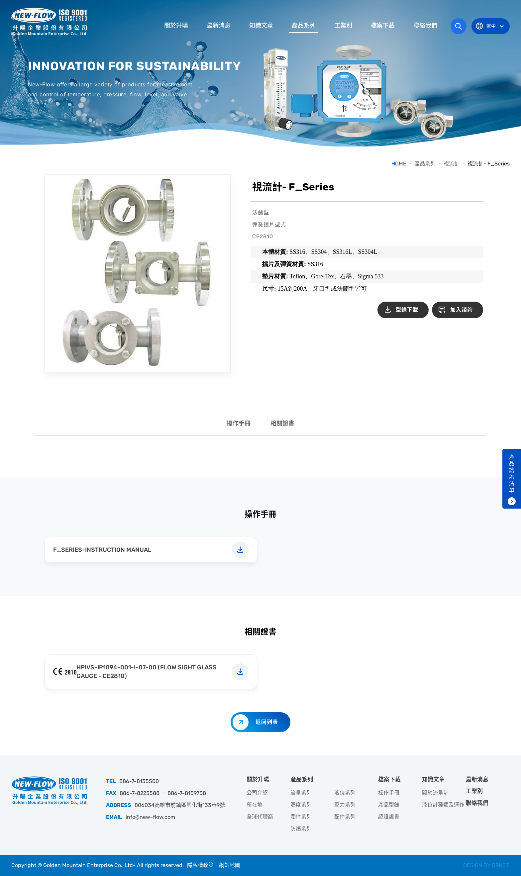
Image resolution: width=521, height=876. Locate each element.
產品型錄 (388, 805)
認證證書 (388, 817)
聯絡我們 (425, 25)
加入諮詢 (461, 310)
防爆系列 (301, 829)
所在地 (254, 805)
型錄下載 (407, 310)
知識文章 (261, 25)
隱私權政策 (200, 865)
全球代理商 (260, 817)
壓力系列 (345, 805)
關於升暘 (176, 25)
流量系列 (301, 793)
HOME (398, 163)
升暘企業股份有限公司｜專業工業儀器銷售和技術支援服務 (49, 22)
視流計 (452, 163)
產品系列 (304, 25)
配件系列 (345, 817)
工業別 (343, 25)
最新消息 (219, 25)
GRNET (500, 865)
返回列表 (267, 722)
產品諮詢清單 (511, 473)
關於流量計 (435, 793)
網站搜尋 (459, 26)
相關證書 (282, 423)
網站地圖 (229, 865)
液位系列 (345, 793)
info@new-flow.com (150, 817)
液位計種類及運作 (443, 805)
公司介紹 (257, 793)
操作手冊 (239, 423)
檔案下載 (383, 25)
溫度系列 (301, 805)
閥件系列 (301, 817)
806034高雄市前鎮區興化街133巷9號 (180, 805)
